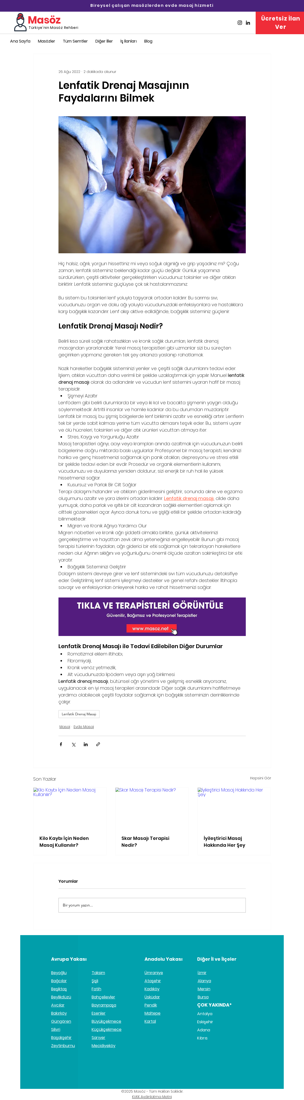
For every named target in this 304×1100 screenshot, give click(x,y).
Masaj (64, 726)
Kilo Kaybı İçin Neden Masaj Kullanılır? (64, 841)
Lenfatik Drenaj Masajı (79, 714)
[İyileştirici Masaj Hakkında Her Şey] (234, 808)
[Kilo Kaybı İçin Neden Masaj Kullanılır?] (70, 808)
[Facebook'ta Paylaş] (60, 744)
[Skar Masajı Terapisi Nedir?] (152, 808)
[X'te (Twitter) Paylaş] (73, 744)
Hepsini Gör (260, 778)
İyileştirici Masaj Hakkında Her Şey (224, 841)
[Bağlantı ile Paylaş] (98, 744)
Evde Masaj (84, 726)
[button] (104, 41)
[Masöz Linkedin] (248, 23)
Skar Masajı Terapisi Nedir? (145, 841)
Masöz (44, 20)
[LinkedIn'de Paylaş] (85, 744)
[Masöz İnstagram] (240, 23)
